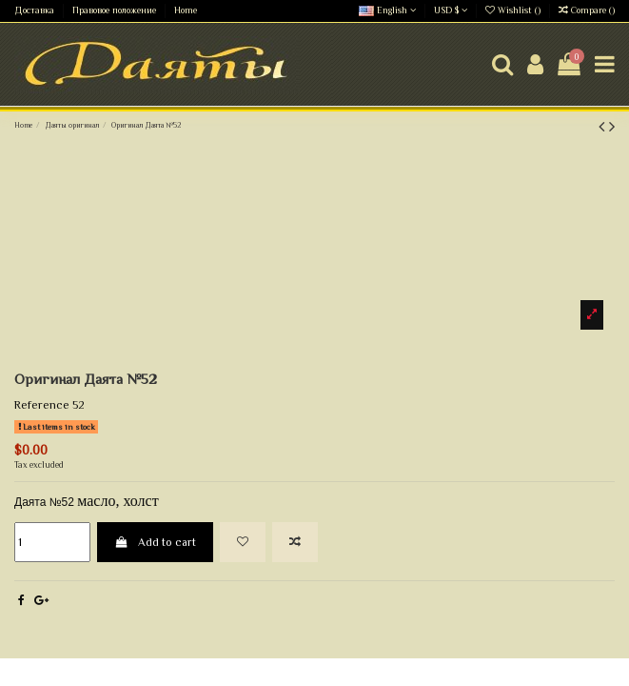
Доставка (35, 10)
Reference (41, 405)
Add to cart (154, 542)
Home (185, 10)
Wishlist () (514, 10)
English (387, 10)
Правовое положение (115, 10)
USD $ (450, 10)
